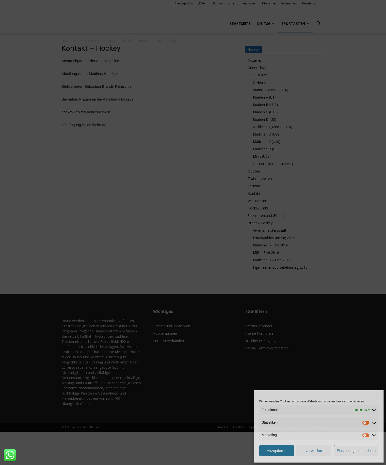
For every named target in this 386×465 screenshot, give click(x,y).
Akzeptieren (276, 450)
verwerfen (314, 450)
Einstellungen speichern (356, 450)
